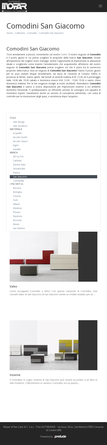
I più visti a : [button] (17, 183)
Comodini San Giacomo (51, 33)
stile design (19, 121)
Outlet (64, 54)
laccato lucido (20, 137)
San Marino (19, 228)
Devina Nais (19, 164)
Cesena (17, 196)
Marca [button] (14, 152)
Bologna (17, 191)
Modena (17, 208)
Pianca (16, 172)
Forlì (15, 200)
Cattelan (17, 160)
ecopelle (17, 133)
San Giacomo (20, 176)
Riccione (17, 220)
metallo (17, 149)
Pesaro (16, 212)
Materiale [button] (16, 129)
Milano (16, 204)
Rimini (16, 224)
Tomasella (18, 180)
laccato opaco (20, 141)
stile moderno (20, 125)
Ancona (17, 187)
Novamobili (19, 168)
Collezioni (20, 33)
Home (9, 33)
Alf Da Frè (18, 156)
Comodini (32, 33)
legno (16, 145)
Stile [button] (13, 117)
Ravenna (17, 216)
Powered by (53, 437)
